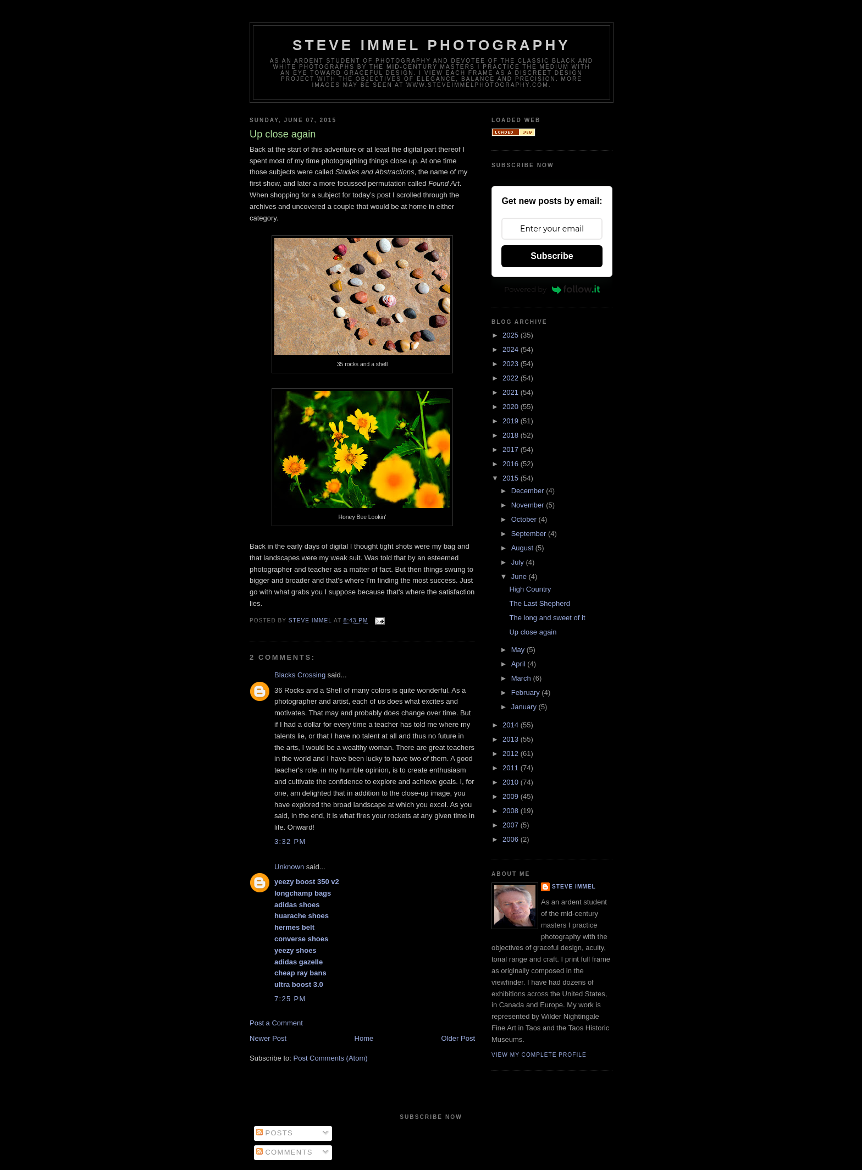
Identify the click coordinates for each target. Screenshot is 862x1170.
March (522, 678)
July (518, 562)
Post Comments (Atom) (331, 1058)
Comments (284, 1152)
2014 (511, 725)
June (520, 576)
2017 (511, 449)
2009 (511, 796)
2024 (511, 349)
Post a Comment (276, 1023)
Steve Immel (574, 887)
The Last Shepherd (539, 603)
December (528, 491)
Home (364, 1038)
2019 (511, 421)
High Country (530, 589)
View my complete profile (539, 1055)
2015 (511, 478)
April (519, 664)
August (523, 548)
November (528, 505)
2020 (511, 406)
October (525, 519)
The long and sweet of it (547, 618)
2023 (511, 364)
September (529, 533)
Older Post (458, 1038)
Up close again (532, 632)
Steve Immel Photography (431, 45)
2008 (511, 811)
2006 (511, 839)
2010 (511, 782)
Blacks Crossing (299, 675)
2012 (511, 753)
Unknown (289, 867)
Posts (274, 1133)
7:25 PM (290, 999)
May (519, 649)
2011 (511, 768)
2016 (511, 464)
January (525, 707)
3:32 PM (290, 841)
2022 (511, 378)
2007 (511, 825)
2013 (511, 739)
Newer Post (268, 1038)
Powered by (552, 289)
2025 (511, 335)
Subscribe (552, 256)
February (526, 692)
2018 (511, 435)
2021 (511, 392)
